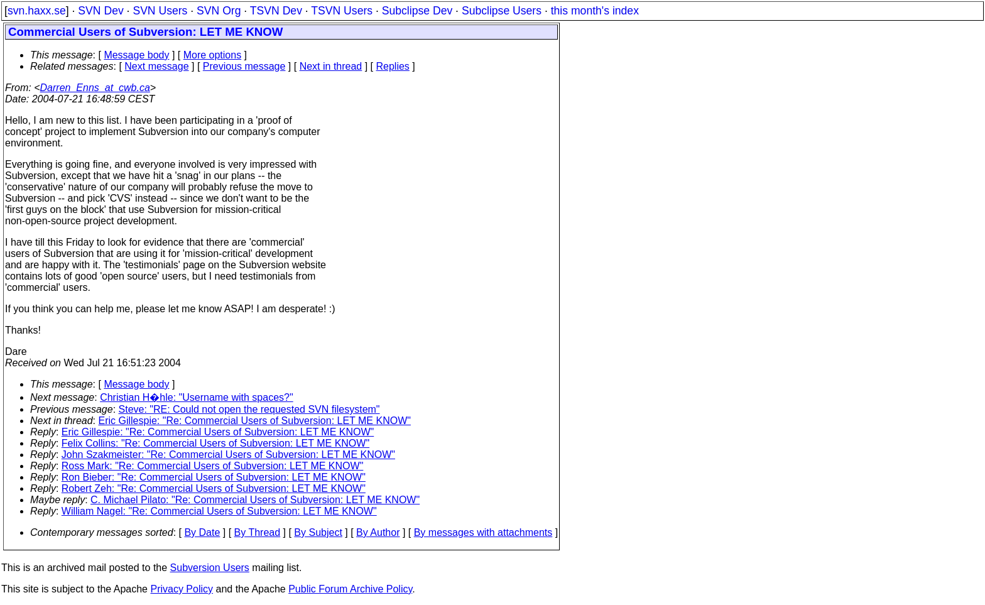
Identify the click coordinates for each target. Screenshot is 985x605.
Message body (136, 55)
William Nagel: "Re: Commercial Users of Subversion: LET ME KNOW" (219, 511)
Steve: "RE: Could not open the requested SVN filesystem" (249, 409)
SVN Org (219, 10)
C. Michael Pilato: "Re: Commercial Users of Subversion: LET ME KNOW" (255, 499)
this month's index (595, 10)
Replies (393, 66)
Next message (156, 66)
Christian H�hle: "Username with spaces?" (196, 397)
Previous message (244, 66)
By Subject (318, 532)
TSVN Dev (276, 10)
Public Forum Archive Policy (350, 589)
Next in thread (331, 66)
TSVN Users (342, 10)
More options (212, 55)
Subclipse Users (501, 10)
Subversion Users (209, 567)
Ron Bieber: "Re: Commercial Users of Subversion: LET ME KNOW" (214, 477)
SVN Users (160, 10)
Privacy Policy (181, 589)
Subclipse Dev (417, 10)
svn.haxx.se (37, 10)
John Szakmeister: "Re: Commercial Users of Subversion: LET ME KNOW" (228, 454)
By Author (378, 532)
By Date (202, 532)
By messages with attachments (483, 532)
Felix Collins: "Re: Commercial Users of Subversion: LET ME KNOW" (215, 443)
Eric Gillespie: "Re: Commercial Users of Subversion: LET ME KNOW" (255, 420)
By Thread (257, 532)
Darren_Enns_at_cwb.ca (95, 87)
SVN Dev (100, 10)
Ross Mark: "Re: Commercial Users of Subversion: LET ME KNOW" (213, 466)
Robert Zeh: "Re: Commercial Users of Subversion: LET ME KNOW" (214, 488)
